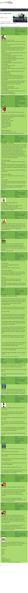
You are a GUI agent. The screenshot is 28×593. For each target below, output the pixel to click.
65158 (2, 95)
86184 (2, 190)
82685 (2, 358)
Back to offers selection (15, 26)
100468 (2, 252)
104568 (2, 474)
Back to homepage (5, 26)
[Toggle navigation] (26, 10)
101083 (2, 135)
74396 (2, 231)
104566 (2, 502)
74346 (2, 376)
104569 (2, 436)
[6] (17, 565)
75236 (2, 211)
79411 (2, 27)
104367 (2, 531)
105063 (2, 287)
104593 (2, 395)
